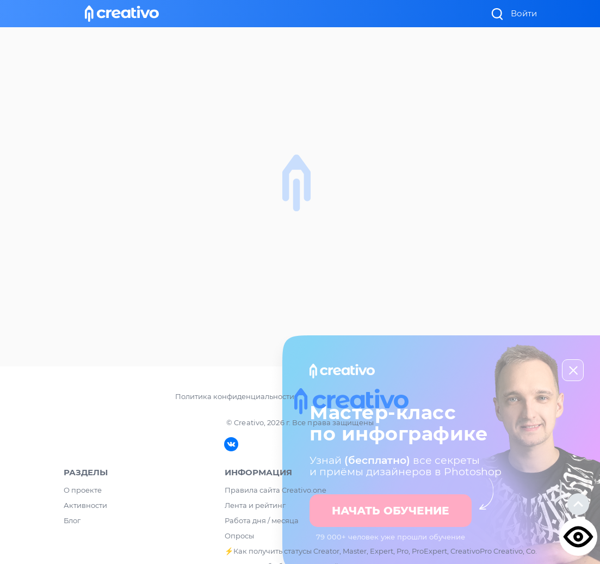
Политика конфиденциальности (234, 396)
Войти (524, 13)
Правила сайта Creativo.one (275, 490)
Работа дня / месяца (262, 520)
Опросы (239, 535)
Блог (72, 520)
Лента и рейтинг (255, 505)
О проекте (83, 490)
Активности (85, 505)
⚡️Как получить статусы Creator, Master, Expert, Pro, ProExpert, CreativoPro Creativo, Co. (381, 551)
